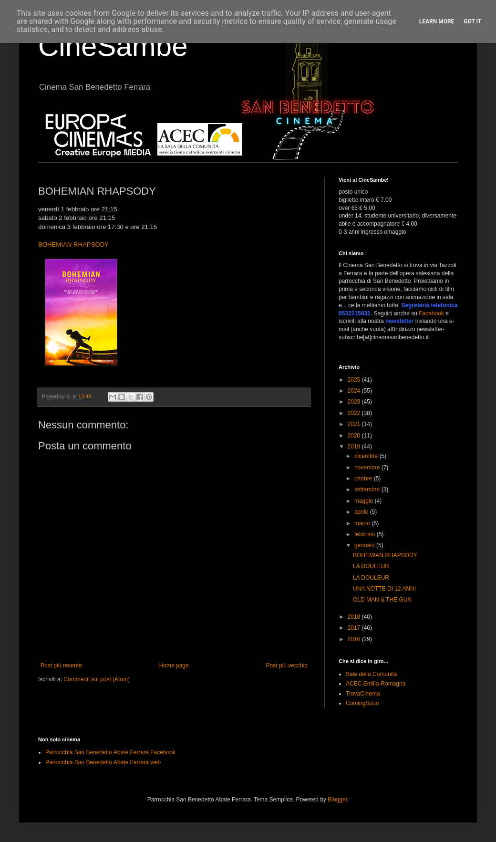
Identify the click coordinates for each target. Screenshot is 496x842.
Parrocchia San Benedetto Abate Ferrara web (103, 762)
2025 (355, 379)
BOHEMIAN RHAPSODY (73, 244)
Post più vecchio (287, 665)
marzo (363, 523)
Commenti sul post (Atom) (96, 679)
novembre (368, 467)
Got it (472, 21)
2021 (355, 424)
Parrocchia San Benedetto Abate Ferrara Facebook (110, 752)
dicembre (367, 456)
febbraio (365, 534)
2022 (355, 413)
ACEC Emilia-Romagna (375, 683)
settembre (368, 489)
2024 (355, 390)
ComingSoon (362, 703)
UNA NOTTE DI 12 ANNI (384, 588)
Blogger (337, 799)
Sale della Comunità (371, 674)
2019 (355, 446)
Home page (174, 665)
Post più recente (61, 665)
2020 (355, 435)
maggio (364, 501)
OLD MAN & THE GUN (382, 599)
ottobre (364, 478)
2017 (355, 627)
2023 (355, 401)
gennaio (365, 545)
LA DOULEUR (371, 566)
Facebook (431, 313)
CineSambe (113, 46)
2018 (355, 616)
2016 (355, 639)
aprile (362, 512)
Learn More (437, 21)
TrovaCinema (363, 693)
